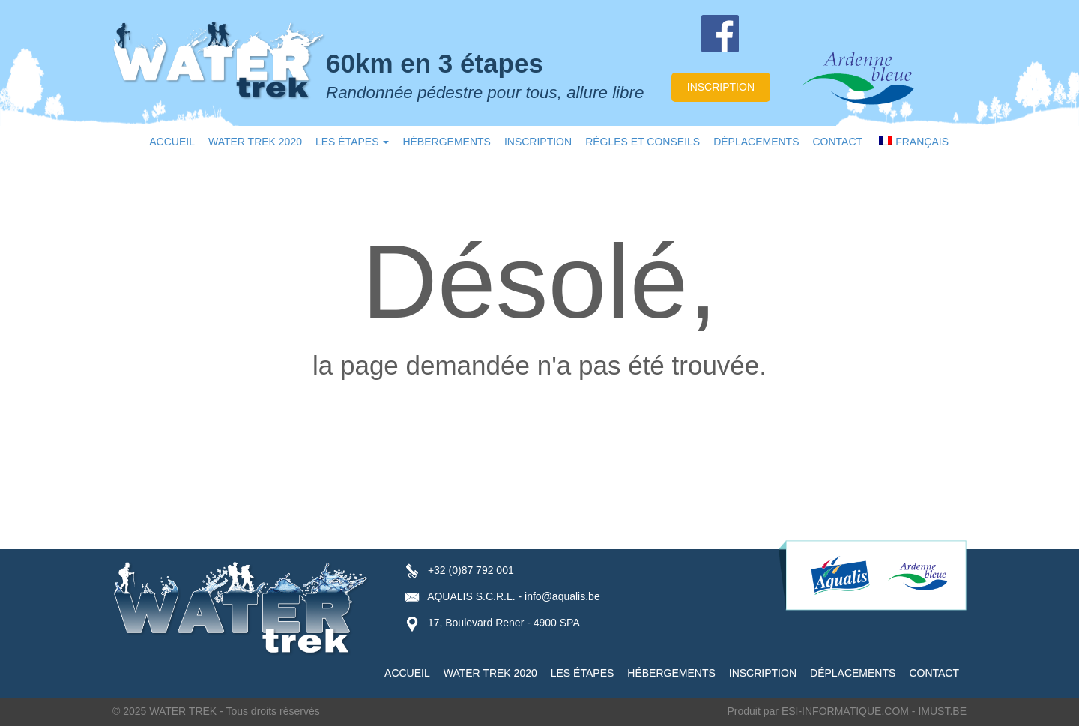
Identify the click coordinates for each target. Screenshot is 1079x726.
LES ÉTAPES (352, 142)
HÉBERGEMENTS (446, 142)
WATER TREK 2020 (255, 142)
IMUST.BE (942, 711)
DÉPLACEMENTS (756, 142)
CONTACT (838, 142)
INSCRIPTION (538, 142)
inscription (721, 87)
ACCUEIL (172, 142)
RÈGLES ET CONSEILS (642, 142)
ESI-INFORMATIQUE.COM (845, 711)
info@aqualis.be (562, 596)
